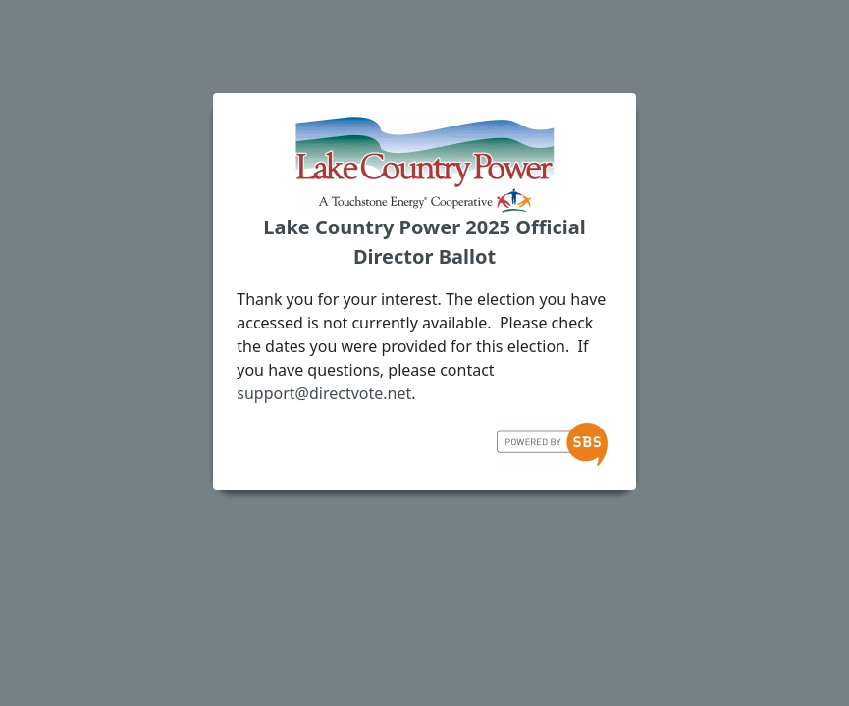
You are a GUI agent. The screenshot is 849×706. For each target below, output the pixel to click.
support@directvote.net (324, 393)
